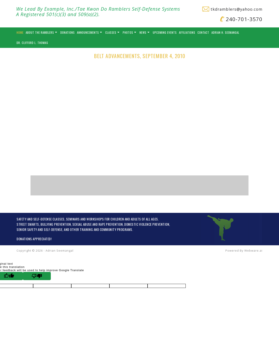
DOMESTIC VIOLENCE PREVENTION (146, 224)
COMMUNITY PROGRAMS (116, 229)
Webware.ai (253, 250)
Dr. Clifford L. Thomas (32, 42)
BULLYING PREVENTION (56, 224)
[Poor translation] (37, 276)
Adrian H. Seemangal (225, 32)
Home (20, 32)
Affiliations (187, 32)
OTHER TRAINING (81, 229)
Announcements (88, 32)
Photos (128, 32)
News (143, 32)
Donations (67, 32)
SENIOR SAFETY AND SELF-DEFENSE (39, 229)
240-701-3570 (241, 19)
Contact (203, 32)
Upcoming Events (165, 32)
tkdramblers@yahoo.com (232, 9)
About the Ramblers (40, 32)
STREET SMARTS (28, 224)
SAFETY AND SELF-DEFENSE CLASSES (41, 219)
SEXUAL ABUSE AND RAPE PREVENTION (97, 224)
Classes (110, 32)
